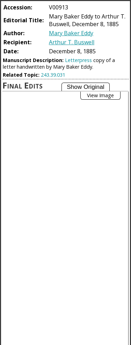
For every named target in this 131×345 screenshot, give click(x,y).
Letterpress (78, 60)
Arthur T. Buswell (71, 42)
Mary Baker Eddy (71, 33)
